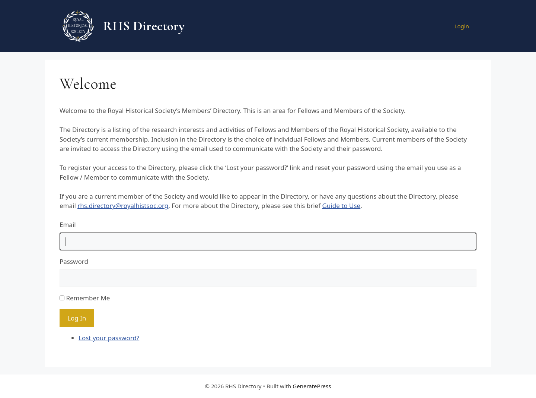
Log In (76, 318)
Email (68, 224)
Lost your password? (109, 338)
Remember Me (88, 298)
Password (74, 261)
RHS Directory (144, 26)
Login (461, 26)
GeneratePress (312, 386)
